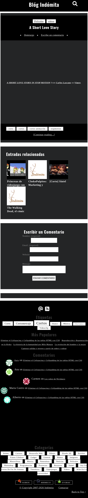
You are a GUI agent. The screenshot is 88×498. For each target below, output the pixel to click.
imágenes (74, 457)
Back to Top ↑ (79, 492)
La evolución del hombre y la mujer (70, 344)
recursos (58, 465)
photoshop (8, 465)
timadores (35, 469)
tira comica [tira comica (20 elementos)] (79, 324)
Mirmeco (43, 482)
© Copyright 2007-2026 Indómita (37, 487)
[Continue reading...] (44, 134)
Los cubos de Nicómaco (54, 379)
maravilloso (15, 461)
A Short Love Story (44, 27)
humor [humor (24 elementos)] (55, 324)
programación (26, 465)
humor (60, 457)
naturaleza (45, 461)
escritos (81, 453)
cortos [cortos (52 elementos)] (41, 323)
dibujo (52, 453)
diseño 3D (66, 453)
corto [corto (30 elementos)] (8, 323)
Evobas (63, 482)
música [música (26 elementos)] (66, 324)
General (47, 457)
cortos (21, 129)
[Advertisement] (44, 102)
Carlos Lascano (63, 83)
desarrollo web (35, 453)
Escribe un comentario (52, 35)
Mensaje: (26, 264)
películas (39, 21)
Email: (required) (30, 245)
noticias (60, 461)
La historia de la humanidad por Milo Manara (33, 344)
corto (10, 129)
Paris (16, 360)
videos (51, 21)
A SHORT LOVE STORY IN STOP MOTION (28, 83)
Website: (26, 255)
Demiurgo (29, 35)
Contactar (63, 487)
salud (71, 465)
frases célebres (17, 457)
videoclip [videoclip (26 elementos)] (44, 328)
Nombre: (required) (31, 236)
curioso (19, 453)
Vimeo (77, 83)
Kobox (24, 482)
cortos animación (37, 129)
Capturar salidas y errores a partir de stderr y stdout (44, 348)
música (30, 461)
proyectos (43, 465)
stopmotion (56, 129)
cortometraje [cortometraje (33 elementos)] (23, 323)
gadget (33, 457)
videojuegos (51, 469)
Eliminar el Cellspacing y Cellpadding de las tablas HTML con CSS (30, 340)
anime (6, 453)
